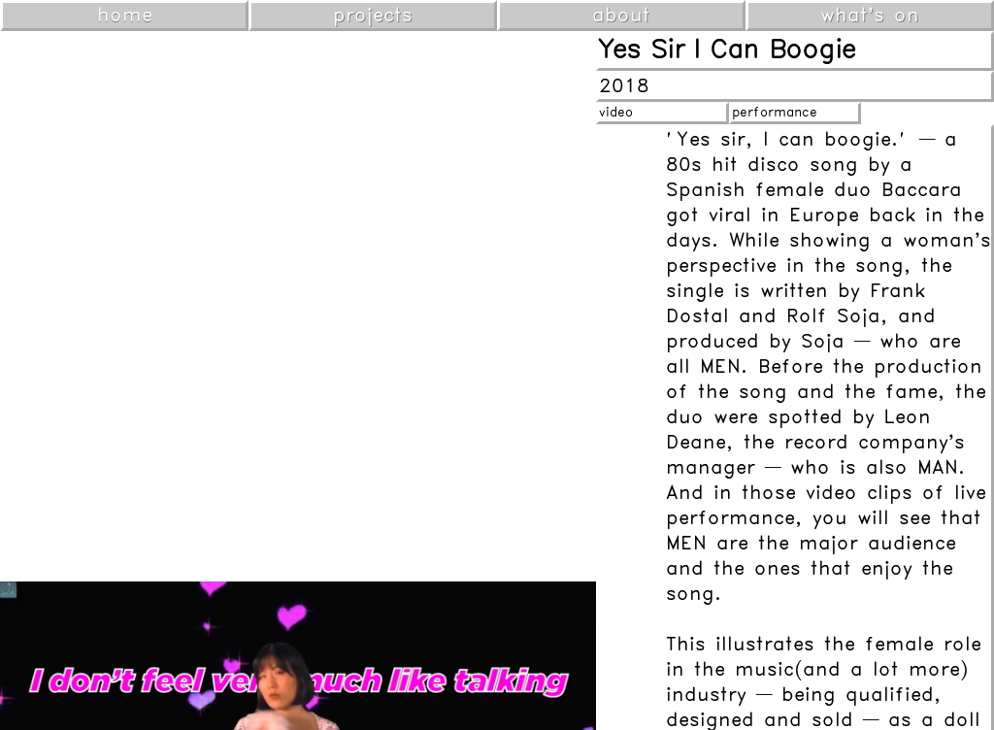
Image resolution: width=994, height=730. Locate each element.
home (124, 15)
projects (373, 15)
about (621, 15)
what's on (869, 15)
